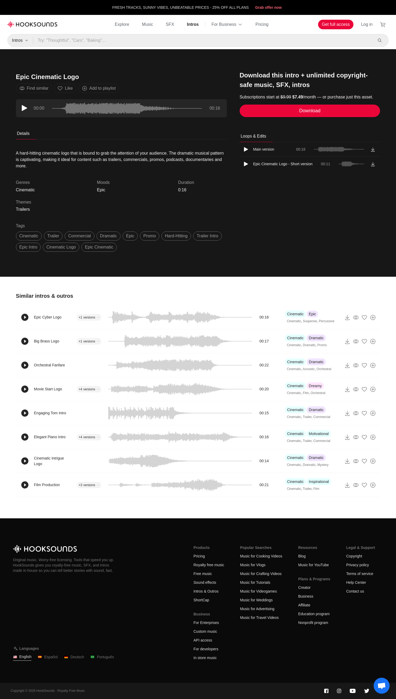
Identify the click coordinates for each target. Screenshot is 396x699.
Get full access (336, 24)
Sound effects (205, 582)
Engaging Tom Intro (50, 413)
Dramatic (316, 338)
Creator (304, 587)
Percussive (327, 321)
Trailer (307, 417)
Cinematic (295, 314)
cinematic (28, 236)
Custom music (205, 631)
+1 (89, 317)
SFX (170, 24)
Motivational (319, 434)
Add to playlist (99, 88)
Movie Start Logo (48, 389)
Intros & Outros (206, 591)
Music (147, 24)
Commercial (321, 417)
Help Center (356, 582)
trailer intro (207, 236)
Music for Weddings (256, 600)
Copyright (354, 556)
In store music (205, 658)
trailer (53, 236)
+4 (89, 389)
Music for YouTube (313, 565)
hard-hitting (176, 236)
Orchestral (323, 369)
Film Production (47, 485)
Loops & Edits (253, 136)
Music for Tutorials (255, 582)
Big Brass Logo (46, 341)
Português (102, 657)
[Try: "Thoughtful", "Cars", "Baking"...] (203, 40)
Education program (314, 614)
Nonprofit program (313, 623)
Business (305, 596)
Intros (193, 24)
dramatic (108, 236)
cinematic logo (61, 247)
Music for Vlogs (253, 565)
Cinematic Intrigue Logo (49, 461)
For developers (206, 649)
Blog (302, 556)
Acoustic (309, 369)
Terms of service (359, 574)
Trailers (23, 209)
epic (130, 236)
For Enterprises (206, 623)
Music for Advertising (257, 609)
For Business (227, 24)
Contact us (355, 591)
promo (149, 236)
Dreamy (315, 386)
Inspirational (319, 481)
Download (309, 110)
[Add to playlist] (373, 317)
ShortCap (201, 600)
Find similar (34, 88)
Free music (203, 574)
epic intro (28, 247)
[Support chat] (382, 686)
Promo (322, 345)
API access (203, 640)
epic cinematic (99, 247)
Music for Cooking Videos (261, 556)
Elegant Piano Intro (50, 437)
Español (48, 657)
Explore (122, 24)
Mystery (322, 465)
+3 (89, 485)
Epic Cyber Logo (48, 317)
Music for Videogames (258, 591)
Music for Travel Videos (259, 617)
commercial (79, 236)
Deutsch (74, 657)
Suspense (310, 321)
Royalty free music (209, 565)
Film (306, 393)
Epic (101, 190)
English (22, 657)
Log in (367, 24)
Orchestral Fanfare (49, 365)
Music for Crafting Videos (261, 574)
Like (65, 88)
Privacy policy (357, 565)
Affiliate (304, 605)
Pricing (262, 24)
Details (23, 133)
